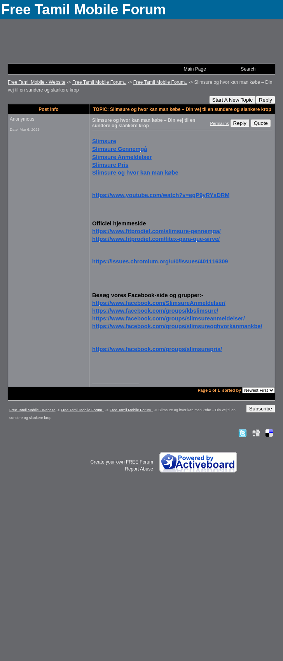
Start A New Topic (232, 100)
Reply (265, 100)
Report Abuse (139, 469)
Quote (261, 123)
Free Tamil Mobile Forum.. (99, 82)
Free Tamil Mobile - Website (36, 82)
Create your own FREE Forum (122, 462)
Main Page (194, 69)
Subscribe (260, 409)
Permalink (219, 123)
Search (248, 69)
